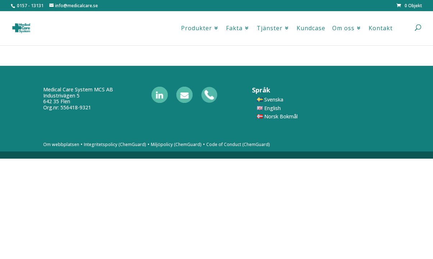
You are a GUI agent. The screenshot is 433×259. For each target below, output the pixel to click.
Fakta (234, 30)
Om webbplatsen (61, 144)
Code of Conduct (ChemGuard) (238, 144)
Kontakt (381, 30)
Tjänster (270, 30)
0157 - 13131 (30, 6)
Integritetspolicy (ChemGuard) (115, 144)
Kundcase (311, 30)
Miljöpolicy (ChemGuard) (176, 144)
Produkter (196, 30)
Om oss (343, 30)
